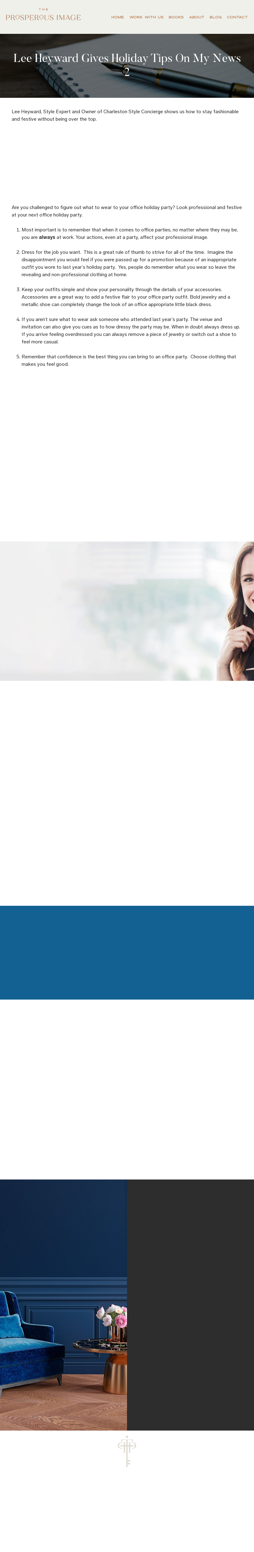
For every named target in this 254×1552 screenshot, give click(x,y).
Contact (237, 17)
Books (176, 17)
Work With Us (146, 17)
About (196, 17)
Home (117, 17)
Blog (216, 17)
